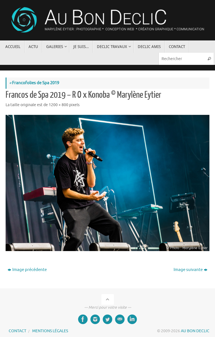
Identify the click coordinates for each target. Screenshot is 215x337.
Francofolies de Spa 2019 (34, 83)
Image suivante (190, 269)
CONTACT (17, 331)
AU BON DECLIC (195, 331)
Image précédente (27, 269)
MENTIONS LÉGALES (50, 331)
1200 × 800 (58, 105)
